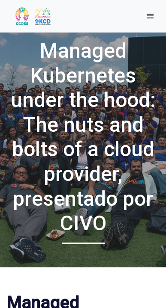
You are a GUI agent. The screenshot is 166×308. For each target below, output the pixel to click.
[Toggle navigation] (150, 16)
